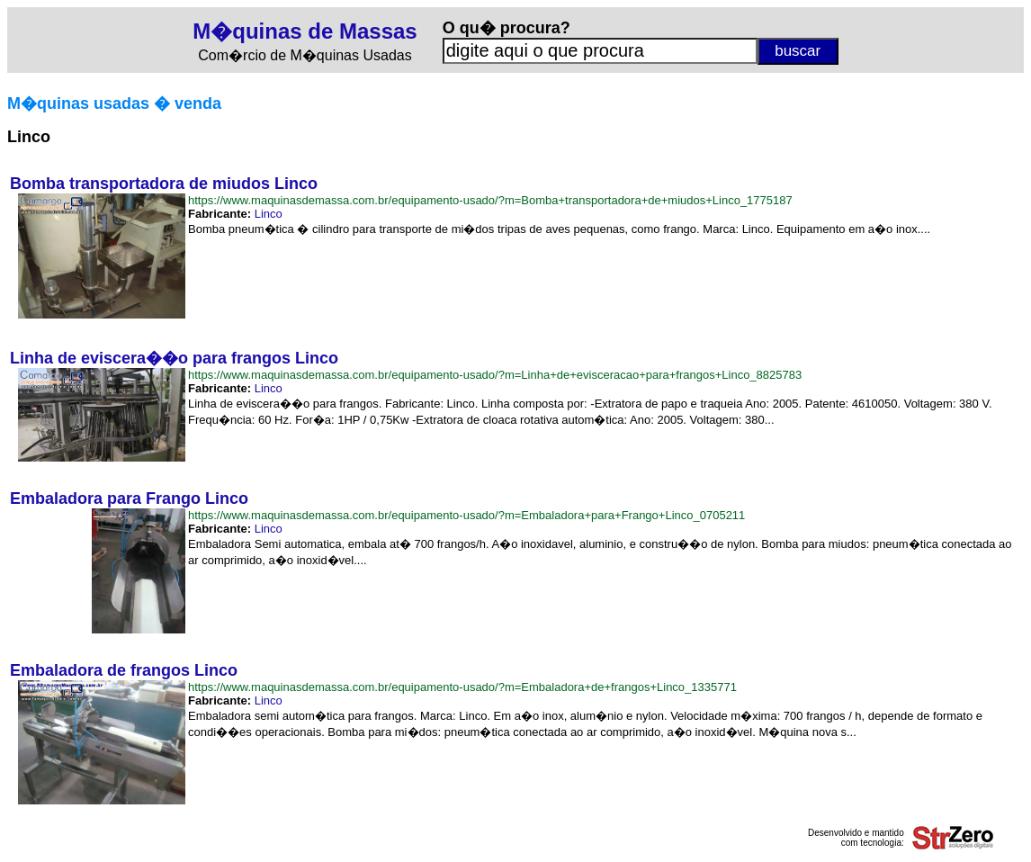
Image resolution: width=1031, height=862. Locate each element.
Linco (268, 213)
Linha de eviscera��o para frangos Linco (174, 358)
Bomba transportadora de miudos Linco (164, 184)
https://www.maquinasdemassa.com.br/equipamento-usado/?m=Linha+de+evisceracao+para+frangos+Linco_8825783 (495, 375)
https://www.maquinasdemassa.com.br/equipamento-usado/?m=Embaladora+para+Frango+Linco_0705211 (466, 515)
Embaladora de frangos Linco (124, 670)
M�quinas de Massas (305, 31)
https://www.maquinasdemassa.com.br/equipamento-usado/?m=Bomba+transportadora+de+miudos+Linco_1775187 (490, 200)
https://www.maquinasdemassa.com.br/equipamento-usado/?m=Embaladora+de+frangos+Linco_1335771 (462, 687)
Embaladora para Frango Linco (129, 498)
